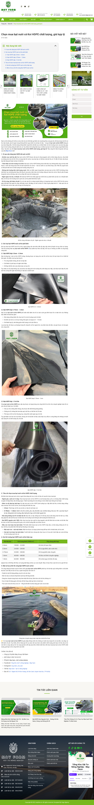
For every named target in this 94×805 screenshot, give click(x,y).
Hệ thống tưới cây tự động (35, 778)
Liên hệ (70, 19)
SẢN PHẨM (23, 19)
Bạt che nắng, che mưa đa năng (35, 786)
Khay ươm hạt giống (33, 767)
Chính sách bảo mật (52, 759)
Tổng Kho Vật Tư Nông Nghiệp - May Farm (23, 663)
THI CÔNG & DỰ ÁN (45, 19)
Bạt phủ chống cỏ (33, 759)
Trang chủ (3, 23)
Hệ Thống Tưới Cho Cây (34, 774)
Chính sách (59, 19)
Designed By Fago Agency (61, 802)
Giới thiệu (12, 19)
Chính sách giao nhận (53, 752)
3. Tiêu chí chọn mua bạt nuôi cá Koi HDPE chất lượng (19, 62)
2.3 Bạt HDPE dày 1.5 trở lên (13, 60)
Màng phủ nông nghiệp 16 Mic (58, 90)
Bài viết (33, 19)
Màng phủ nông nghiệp (34, 770)
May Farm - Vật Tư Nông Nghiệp (18, 668)
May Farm (9, 151)
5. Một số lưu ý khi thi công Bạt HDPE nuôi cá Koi (19, 68)
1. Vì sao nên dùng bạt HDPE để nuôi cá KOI (16, 49)
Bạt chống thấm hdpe (34, 752)
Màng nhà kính (32, 756)
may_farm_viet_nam (17, 666)
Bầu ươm (30, 763)
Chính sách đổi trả (52, 763)
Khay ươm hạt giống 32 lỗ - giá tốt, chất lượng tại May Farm (42, 92)
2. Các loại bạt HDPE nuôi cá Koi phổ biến (16, 52)
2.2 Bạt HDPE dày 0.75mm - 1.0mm (15, 57)
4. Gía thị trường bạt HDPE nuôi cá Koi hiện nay (18, 65)
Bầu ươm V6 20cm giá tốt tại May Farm (26, 91)
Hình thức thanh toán (52, 748)
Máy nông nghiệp (33, 782)
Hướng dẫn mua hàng (53, 756)
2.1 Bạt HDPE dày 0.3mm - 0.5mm (15, 55)
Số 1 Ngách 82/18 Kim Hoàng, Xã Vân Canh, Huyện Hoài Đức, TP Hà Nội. (29, 671)
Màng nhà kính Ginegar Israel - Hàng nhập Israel (10, 91)
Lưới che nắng (32, 748)
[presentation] (1, 86)
